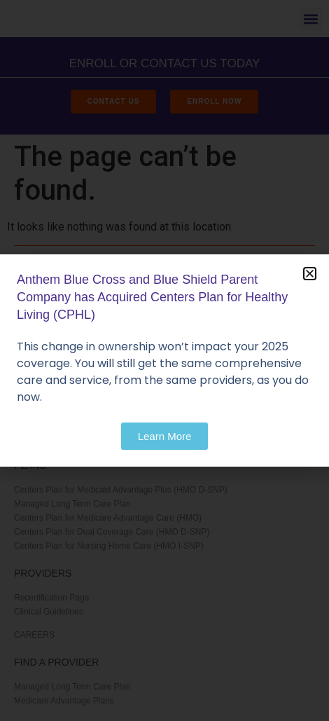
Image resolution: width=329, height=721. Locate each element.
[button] (309, 273)
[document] (164, 360)
